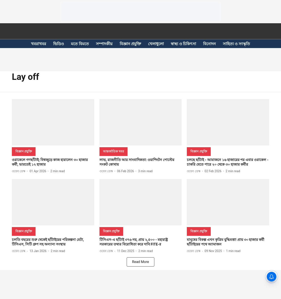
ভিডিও (58, 43)
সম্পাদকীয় (104, 43)
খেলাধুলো (156, 43)
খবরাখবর (38, 43)
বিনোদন (209, 43)
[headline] (53, 162)
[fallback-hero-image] (53, 122)
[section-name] (24, 151)
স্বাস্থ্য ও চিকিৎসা (183, 43)
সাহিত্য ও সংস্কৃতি (236, 43)
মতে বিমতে (80, 43)
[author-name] (19, 171)
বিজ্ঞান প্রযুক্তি (130, 43)
